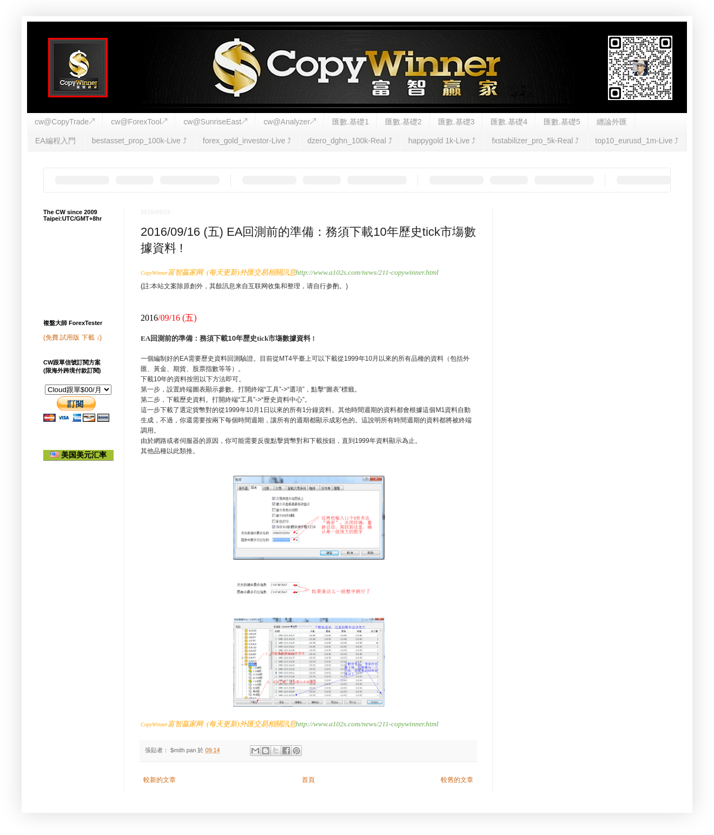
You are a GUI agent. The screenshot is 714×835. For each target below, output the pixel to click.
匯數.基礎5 (562, 121)
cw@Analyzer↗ (289, 121)
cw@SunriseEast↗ (215, 121)
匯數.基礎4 (509, 121)
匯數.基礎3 (456, 121)
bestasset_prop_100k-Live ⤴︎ (139, 140)
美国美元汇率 (78, 454)
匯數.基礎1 (350, 121)
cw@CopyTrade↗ (65, 121)
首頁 (308, 780)
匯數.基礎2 (403, 121)
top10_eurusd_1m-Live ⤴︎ (636, 140)
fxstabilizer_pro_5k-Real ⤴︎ (535, 140)
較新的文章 (159, 780)
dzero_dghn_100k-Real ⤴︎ (349, 140)
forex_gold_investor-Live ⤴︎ (247, 140)
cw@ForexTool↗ (139, 121)
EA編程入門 (55, 140)
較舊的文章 (457, 780)
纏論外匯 (612, 121)
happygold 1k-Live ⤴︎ (442, 140)
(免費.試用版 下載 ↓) (72, 337)
